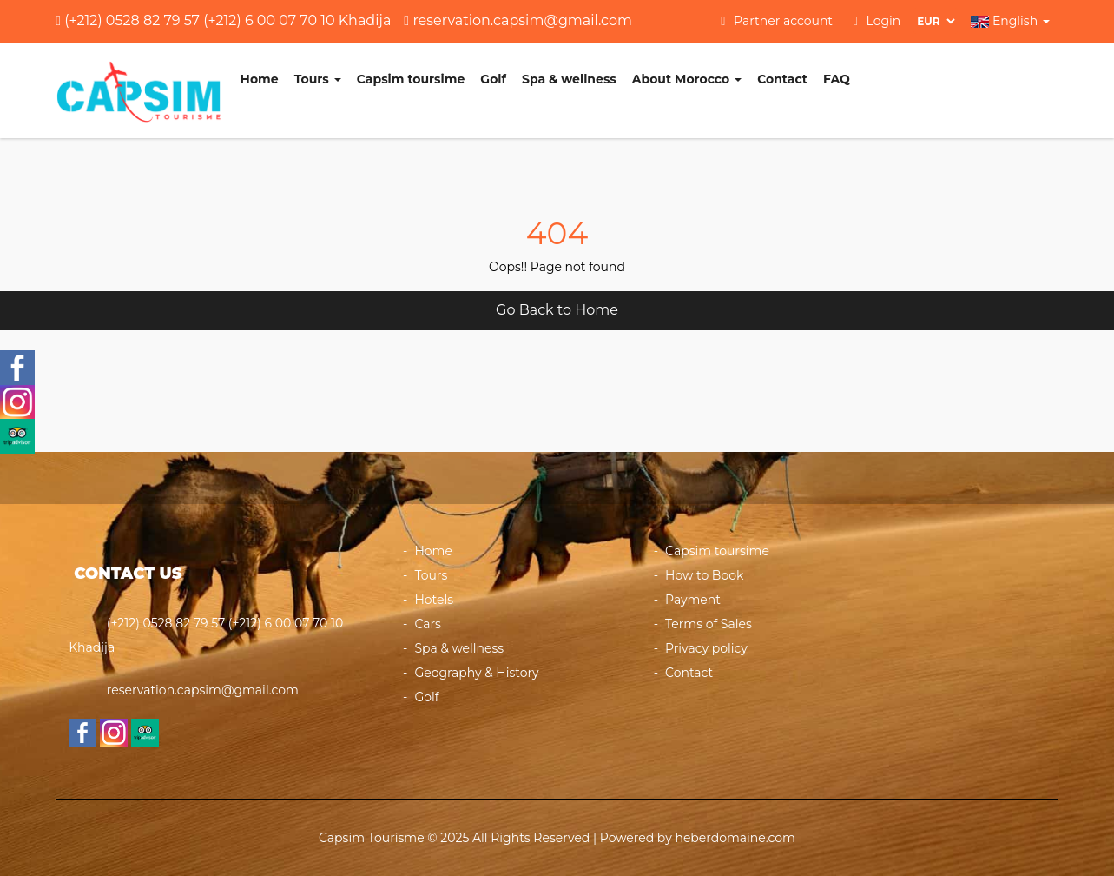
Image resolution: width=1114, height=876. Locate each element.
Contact (782, 79)
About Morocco (687, 79)
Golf (493, 79)
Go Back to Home (557, 310)
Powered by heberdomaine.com (697, 838)
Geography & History (476, 672)
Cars (427, 624)
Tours (317, 79)
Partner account (777, 21)
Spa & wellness (569, 79)
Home (260, 79)
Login (877, 21)
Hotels (433, 599)
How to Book (704, 575)
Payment (693, 599)
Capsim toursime (411, 79)
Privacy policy (706, 648)
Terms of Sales (708, 624)
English (1010, 21)
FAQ (836, 79)
